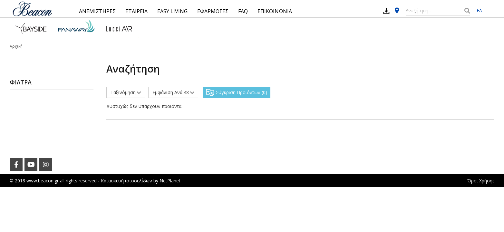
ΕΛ (479, 10)
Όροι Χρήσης (480, 181)
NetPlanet (170, 181)
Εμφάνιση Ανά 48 (173, 92)
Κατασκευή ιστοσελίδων (126, 181)
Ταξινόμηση (126, 92)
